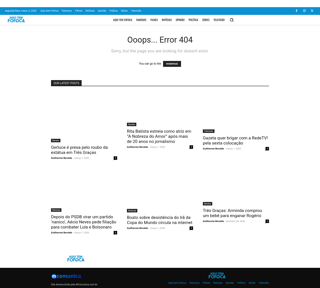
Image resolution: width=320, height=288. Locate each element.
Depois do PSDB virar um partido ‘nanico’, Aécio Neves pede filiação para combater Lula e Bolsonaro (83, 222)
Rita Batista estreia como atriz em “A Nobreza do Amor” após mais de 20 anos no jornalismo (159, 136)
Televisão (208, 131)
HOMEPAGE (172, 64)
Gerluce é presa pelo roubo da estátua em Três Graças (79, 150)
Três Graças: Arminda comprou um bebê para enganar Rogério (232, 213)
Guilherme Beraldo (61, 157)
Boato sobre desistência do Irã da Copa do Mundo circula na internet (159, 220)
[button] (232, 20)
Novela (55, 140)
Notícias (56, 210)
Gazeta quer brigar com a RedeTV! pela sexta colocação (235, 141)
